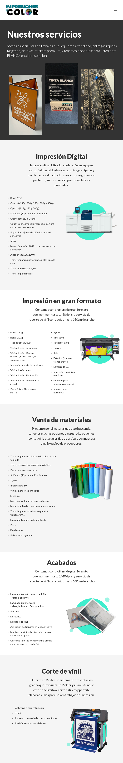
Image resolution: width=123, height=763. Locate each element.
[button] (115, 10)
